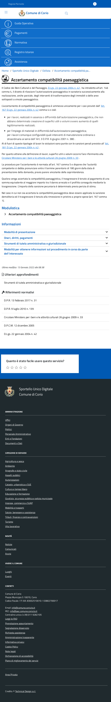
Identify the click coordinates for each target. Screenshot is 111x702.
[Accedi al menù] (4, 13)
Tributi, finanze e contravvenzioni (21, 517)
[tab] (55, 232)
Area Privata (11, 674)
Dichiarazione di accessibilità (19, 656)
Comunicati (10, 549)
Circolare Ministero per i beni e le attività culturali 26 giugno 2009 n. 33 (40, 158)
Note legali (10, 651)
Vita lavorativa (12, 526)
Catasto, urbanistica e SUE (18, 484)
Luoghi (8, 571)
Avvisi (8, 553)
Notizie (8, 544)
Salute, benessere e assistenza (20, 512)
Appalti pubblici (12, 475)
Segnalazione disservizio (17, 628)
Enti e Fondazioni (13, 438)
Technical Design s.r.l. (25, 691)
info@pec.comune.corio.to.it (23, 611)
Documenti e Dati (13, 443)
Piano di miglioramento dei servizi (21, 660)
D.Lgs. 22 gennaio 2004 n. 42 (64, 88)
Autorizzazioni (12, 480)
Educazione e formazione (17, 494)
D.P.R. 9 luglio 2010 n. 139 (19, 309)
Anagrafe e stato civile (16, 470)
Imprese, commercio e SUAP (19, 503)
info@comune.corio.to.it (23, 607)
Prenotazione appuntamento (19, 623)
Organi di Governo (14, 424)
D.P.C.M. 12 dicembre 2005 (19, 325)
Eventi (8, 576)
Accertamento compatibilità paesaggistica (35, 214)
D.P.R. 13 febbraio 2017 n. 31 (20, 300)
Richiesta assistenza (15, 632)
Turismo (9, 521)
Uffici (7, 420)
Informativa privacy (14, 642)
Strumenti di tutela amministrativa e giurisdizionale (32, 283)
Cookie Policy (11, 646)
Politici (8, 429)
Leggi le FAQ (11, 618)
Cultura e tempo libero (16, 489)
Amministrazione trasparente (19, 637)
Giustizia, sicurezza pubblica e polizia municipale (28, 498)
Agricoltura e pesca (14, 461)
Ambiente (10, 466)
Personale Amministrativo (18, 434)
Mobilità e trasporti (14, 508)
